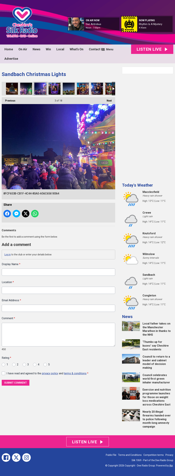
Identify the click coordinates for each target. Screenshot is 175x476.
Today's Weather (137, 185)
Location (8, 282)
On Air (22, 49)
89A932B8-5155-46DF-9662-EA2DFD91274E (69, 89)
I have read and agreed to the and (47, 373)
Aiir (171, 465)
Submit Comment (15, 382)
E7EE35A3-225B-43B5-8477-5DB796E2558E (54, 89)
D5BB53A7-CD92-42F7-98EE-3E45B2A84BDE (26, 89)
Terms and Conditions (130, 455)
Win (48, 49)
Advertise (11, 58)
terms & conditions (75, 373)
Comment (8, 318)
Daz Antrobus (93, 24)
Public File (111, 455)
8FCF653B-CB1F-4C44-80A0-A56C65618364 (40, 89)
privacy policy (50, 373)
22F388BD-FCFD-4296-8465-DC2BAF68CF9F (97, 89)
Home (8, 49)
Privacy (169, 455)
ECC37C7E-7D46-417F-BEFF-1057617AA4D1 (111, 89)
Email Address (11, 300)
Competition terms (153, 455)
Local (60, 49)
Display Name (11, 264)
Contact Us (97, 49)
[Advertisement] (147, 127)
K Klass (142, 27)
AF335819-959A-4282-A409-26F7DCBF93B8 (83, 89)
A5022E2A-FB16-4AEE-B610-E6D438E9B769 (12, 89)
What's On (76, 49)
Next (107, 99)
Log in (7, 254)
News (36, 49)
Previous (8, 99)
